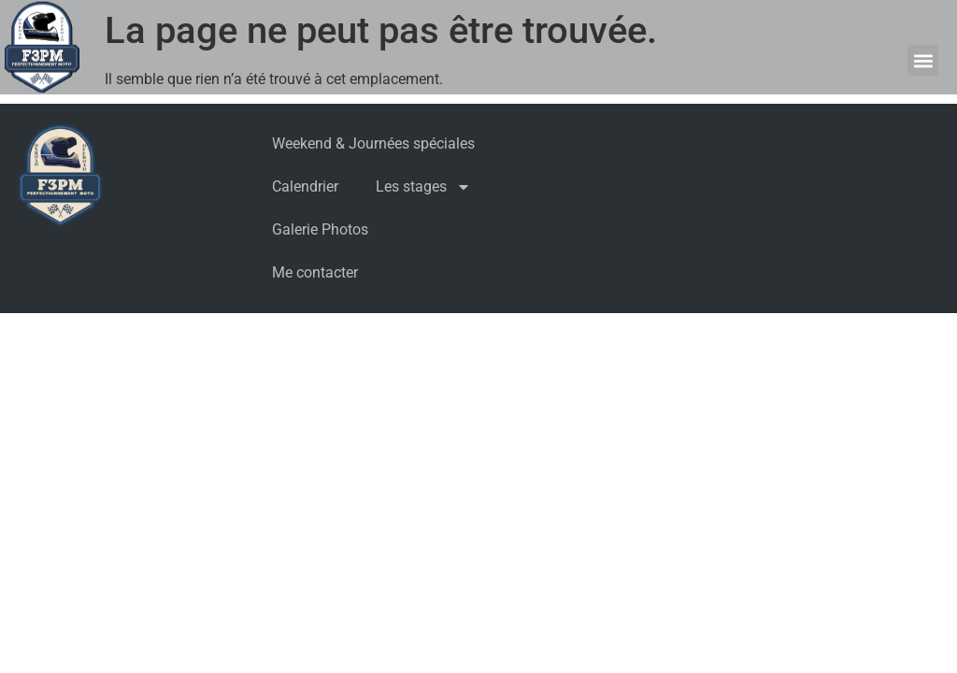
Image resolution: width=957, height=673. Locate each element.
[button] (922, 60)
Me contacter (315, 272)
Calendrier (305, 186)
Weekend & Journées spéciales (373, 143)
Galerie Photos (320, 229)
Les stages (423, 187)
